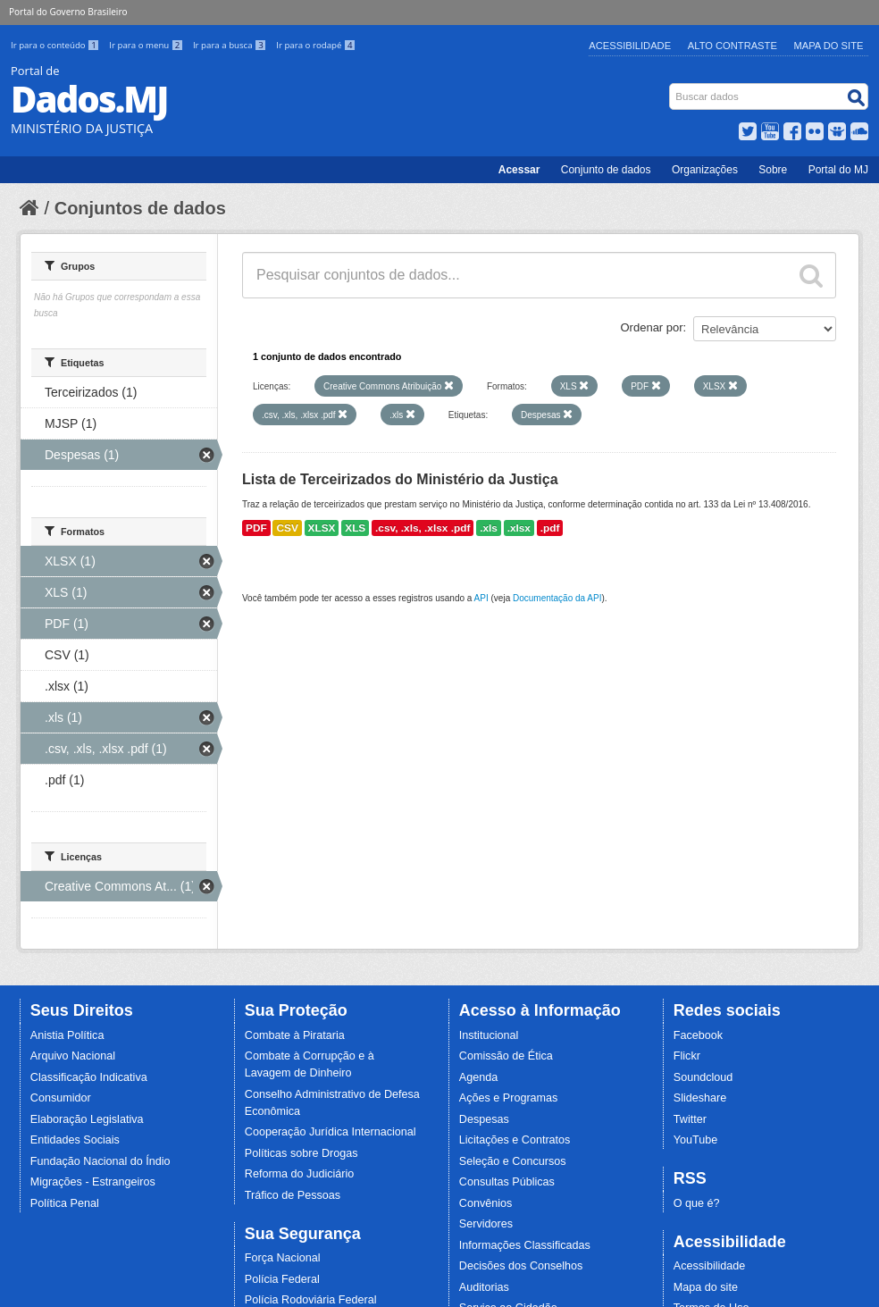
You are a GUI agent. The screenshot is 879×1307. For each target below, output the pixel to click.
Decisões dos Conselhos (521, 1266)
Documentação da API (557, 598)
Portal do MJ (838, 169)
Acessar (519, 169)
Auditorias (484, 1287)
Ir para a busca (231, 45)
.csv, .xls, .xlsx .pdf (422, 528)
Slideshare (700, 1098)
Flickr (687, 1056)
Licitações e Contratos (515, 1140)
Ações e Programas (508, 1098)
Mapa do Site (829, 45)
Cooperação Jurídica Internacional (330, 1132)
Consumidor (60, 1098)
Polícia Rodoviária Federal (311, 1300)
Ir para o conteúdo (56, 45)
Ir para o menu (147, 45)
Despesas (484, 1119)
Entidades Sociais (75, 1140)
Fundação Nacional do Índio (100, 1161)
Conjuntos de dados (140, 208)
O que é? (697, 1203)
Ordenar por (652, 327)
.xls (489, 528)
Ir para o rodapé (316, 45)
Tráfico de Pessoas (292, 1195)
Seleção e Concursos (512, 1161)
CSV (286, 528)
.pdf (550, 528)
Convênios (486, 1203)
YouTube (696, 1140)
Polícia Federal (282, 1279)
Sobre (772, 169)
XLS (355, 528)
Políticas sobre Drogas (301, 1153)
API (481, 598)
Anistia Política (67, 1035)
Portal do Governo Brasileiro (68, 11)
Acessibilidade (630, 45)
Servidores (486, 1224)
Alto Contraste (732, 45)
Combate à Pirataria (295, 1035)
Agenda (478, 1077)
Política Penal (64, 1203)
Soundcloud (703, 1077)
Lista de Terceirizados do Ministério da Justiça (400, 479)
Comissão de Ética (506, 1056)
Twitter (690, 1119)
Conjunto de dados (606, 169)
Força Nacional (283, 1258)
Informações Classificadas (524, 1245)
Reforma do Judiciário (300, 1174)
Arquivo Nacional (72, 1056)
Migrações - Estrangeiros (92, 1182)
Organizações (705, 169)
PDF (256, 528)
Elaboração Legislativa (87, 1119)
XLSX (322, 528)
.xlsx (519, 528)
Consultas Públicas (507, 1182)
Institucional (489, 1035)
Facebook (698, 1035)
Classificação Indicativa (88, 1077)
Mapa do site (706, 1287)
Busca (671, 87)
